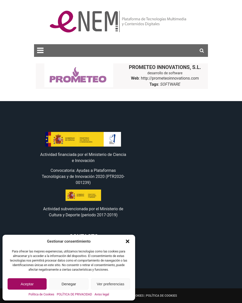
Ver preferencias (110, 284)
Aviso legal (102, 294)
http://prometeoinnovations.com (170, 78)
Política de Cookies (41, 294)
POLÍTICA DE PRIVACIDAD (74, 294)
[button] (127, 241)
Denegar (69, 284)
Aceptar (27, 284)
